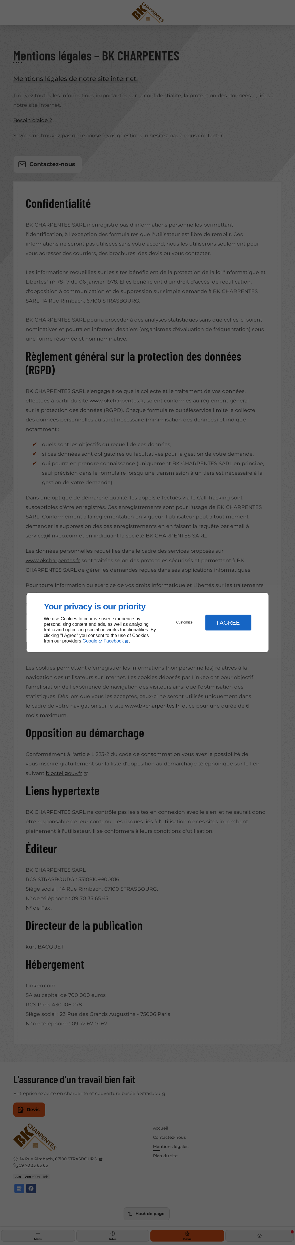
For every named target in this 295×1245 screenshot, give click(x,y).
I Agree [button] (228, 622)
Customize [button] (184, 622)
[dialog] (147, 622)
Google (89, 640)
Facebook (114, 640)
